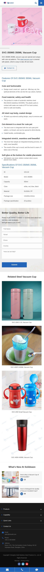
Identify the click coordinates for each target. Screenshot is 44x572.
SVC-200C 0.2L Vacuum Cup (22, 322)
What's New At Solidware (22, 467)
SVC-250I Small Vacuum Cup (22, 412)
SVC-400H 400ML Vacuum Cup (22, 457)
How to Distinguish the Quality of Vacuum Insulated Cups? (29, 490)
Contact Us (9, 68)
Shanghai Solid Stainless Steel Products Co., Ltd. (24, 555)
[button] (13, 43)
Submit (14, 265)
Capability (22, 515)
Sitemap (16, 560)
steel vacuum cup (26, 59)
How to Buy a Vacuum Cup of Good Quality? (29, 476)
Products (22, 509)
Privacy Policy (25, 560)
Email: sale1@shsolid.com (9, 533)
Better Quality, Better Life (15, 212)
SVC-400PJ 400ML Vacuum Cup (22, 367)
